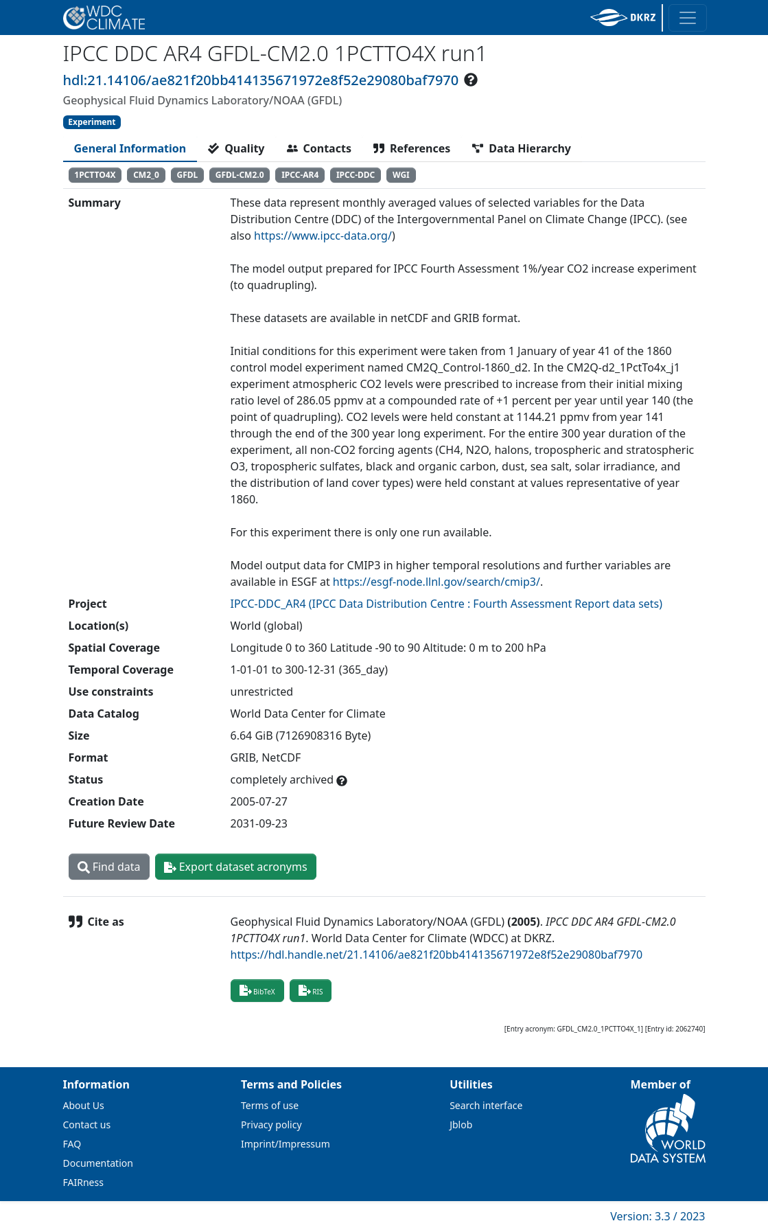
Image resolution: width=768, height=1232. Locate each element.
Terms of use (270, 1105)
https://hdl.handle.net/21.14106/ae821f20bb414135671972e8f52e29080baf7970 (437, 954)
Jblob (461, 1124)
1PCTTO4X (94, 175)
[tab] (130, 148)
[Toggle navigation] (687, 18)
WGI (401, 175)
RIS (311, 990)
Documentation (98, 1163)
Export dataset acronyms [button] (235, 866)
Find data (109, 866)
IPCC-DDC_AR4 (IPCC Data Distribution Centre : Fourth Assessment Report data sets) (447, 603)
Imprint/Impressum (285, 1143)
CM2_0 (146, 175)
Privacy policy (271, 1124)
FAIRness (83, 1182)
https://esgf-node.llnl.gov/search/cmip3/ (436, 581)
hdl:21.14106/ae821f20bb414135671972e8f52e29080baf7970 (261, 80)
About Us (83, 1105)
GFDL (187, 175)
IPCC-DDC (355, 175)
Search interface (486, 1105)
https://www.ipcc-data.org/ (323, 235)
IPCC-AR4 (299, 175)
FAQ (72, 1143)
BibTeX (257, 990)
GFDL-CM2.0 (240, 175)
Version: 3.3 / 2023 (657, 1216)
